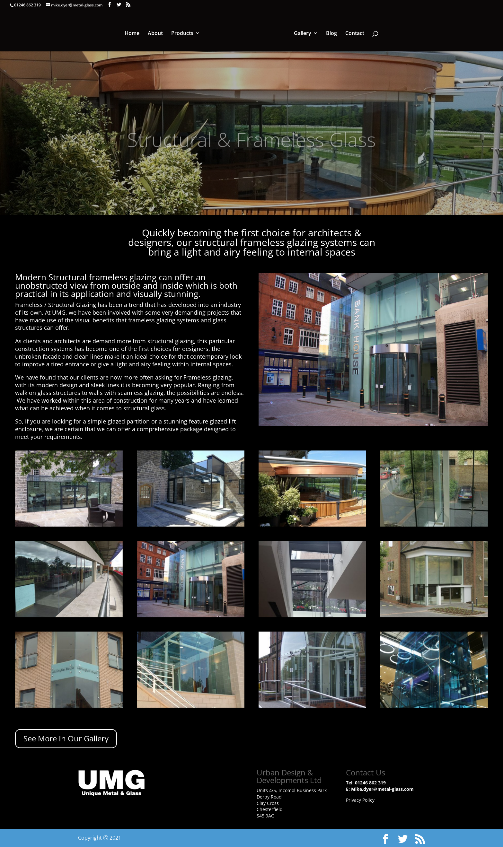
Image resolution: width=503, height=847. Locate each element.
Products (183, 33)
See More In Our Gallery (66, 738)
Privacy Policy (360, 800)
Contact (353, 33)
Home (133, 33)
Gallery (301, 33)
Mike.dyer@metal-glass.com (382, 789)
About (156, 33)
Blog (330, 33)
